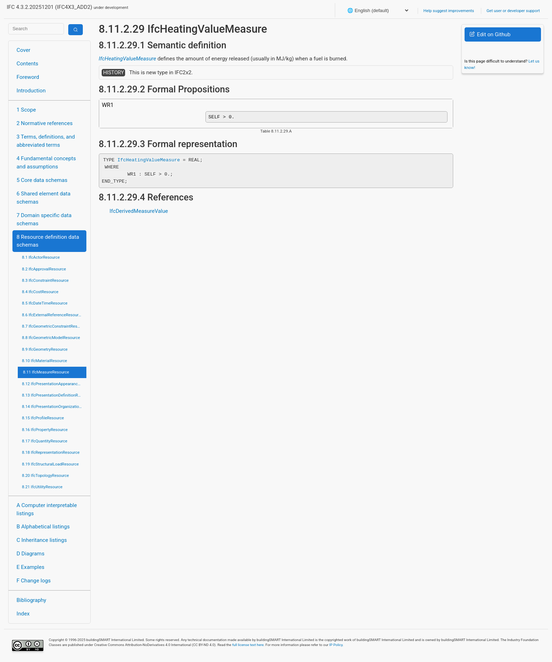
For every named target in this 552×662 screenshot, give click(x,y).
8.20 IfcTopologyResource (45, 475)
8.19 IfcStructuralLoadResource (50, 464)
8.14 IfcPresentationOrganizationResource (54, 406)
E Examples (30, 567)
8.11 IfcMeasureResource (46, 372)
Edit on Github (490, 34)
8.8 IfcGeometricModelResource (51, 337)
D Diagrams (30, 553)
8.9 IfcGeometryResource (45, 349)
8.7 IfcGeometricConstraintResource (54, 326)
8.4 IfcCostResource (40, 291)
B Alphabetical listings (43, 526)
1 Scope (26, 110)
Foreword (28, 77)
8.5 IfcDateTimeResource (45, 303)
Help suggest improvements (448, 10)
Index (23, 613)
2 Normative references (45, 123)
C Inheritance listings (42, 540)
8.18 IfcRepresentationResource (51, 452)
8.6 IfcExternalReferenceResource (52, 314)
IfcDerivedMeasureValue (138, 212)
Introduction (31, 90)
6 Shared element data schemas (44, 197)
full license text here (248, 645)
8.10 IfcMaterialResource (44, 360)
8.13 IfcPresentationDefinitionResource (54, 395)
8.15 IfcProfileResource (43, 417)
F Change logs (34, 580)
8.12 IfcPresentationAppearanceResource (54, 383)
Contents (27, 63)
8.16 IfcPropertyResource (45, 429)
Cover (24, 50)
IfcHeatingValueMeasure (127, 58)
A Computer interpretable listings (47, 509)
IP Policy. (336, 645)
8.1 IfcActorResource (41, 257)
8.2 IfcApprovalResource (44, 269)
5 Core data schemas (42, 180)
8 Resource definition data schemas (48, 241)
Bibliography (31, 600)
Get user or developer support (513, 10)
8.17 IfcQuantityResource (45, 440)
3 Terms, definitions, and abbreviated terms (46, 141)
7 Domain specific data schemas (44, 219)
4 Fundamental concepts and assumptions (46, 162)
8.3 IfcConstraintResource (45, 280)
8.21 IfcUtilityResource (42, 486)
